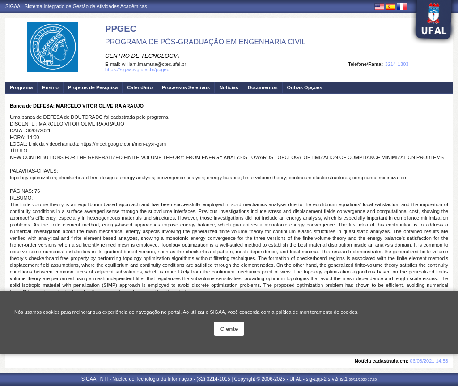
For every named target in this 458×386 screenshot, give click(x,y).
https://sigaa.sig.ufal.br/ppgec (137, 69)
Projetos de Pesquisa (93, 87)
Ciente (229, 328)
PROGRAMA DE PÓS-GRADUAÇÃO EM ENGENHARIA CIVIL (205, 42)
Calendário (140, 87)
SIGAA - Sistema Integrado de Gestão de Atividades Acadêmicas (76, 6)
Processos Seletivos (186, 87)
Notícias (228, 87)
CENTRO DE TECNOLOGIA (142, 55)
